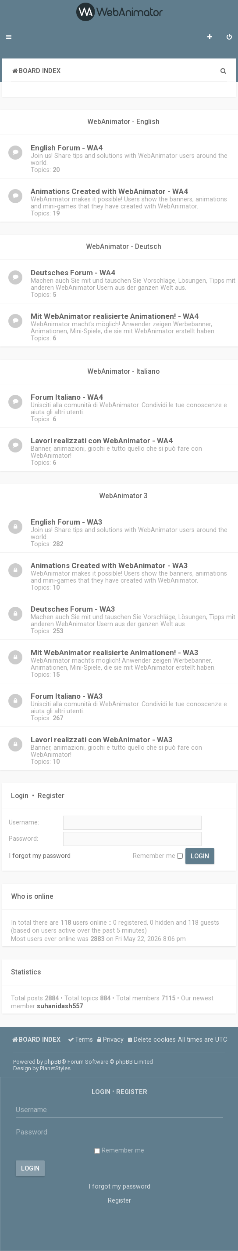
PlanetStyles (55, 1068)
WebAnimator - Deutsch (123, 247)
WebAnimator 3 (123, 496)
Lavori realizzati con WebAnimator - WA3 (102, 739)
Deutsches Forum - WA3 (73, 609)
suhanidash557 (60, 1006)
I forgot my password (40, 855)
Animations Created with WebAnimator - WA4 (109, 191)
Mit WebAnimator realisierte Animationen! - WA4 (115, 316)
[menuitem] (229, 38)
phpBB (52, 1061)
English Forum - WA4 (67, 147)
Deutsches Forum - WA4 (73, 272)
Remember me (158, 855)
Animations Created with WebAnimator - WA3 (109, 565)
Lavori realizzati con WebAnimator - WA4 (102, 440)
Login (19, 796)
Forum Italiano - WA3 (67, 696)
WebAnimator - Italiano (123, 372)
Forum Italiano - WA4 (67, 397)
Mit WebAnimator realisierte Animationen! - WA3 (115, 652)
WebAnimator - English (123, 122)
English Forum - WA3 (67, 522)
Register (51, 796)
